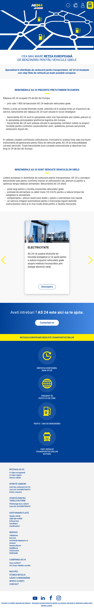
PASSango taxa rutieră (19, 504)
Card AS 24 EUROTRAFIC (19, 489)
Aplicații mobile (15, 518)
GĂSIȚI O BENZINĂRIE (19, 578)
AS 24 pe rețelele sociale (19, 565)
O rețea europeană (17, 472)
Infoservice (14, 521)
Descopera (47, 286)
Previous (5, 260)
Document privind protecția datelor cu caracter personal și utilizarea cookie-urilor (62, 603)
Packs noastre (15, 492)
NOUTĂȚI (13, 571)
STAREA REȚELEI (17, 575)
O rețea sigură (15, 475)
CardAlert (13, 523)
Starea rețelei (15, 478)
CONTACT (14, 584)
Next (89, 260)
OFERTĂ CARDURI (17, 484)
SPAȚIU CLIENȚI (16, 581)
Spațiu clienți (14, 516)
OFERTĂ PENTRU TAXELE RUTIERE (17, 499)
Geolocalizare (15, 545)
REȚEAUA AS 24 (16, 469)
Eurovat (12, 538)
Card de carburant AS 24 (19, 487)
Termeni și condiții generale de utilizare (16, 603)
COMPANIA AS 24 (17, 559)
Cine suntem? (15, 563)
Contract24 (14, 550)
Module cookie (46, 606)
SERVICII (13, 532)
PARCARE (13, 553)
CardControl (14, 526)
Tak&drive (13, 535)
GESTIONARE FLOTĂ (19, 513)
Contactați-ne (47, 322)
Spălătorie (13, 548)
